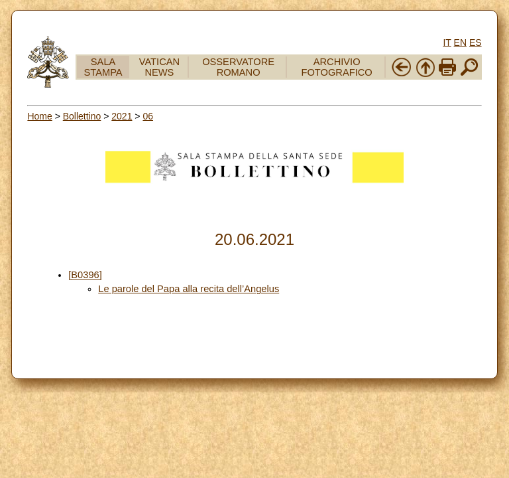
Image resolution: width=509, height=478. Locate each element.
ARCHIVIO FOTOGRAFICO (337, 67)
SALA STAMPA (103, 67)
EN (460, 42)
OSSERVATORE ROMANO (238, 67)
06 (147, 116)
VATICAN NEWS (159, 67)
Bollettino (82, 116)
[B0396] (85, 275)
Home (39, 116)
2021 (121, 116)
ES (475, 42)
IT (447, 42)
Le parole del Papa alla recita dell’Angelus (188, 288)
